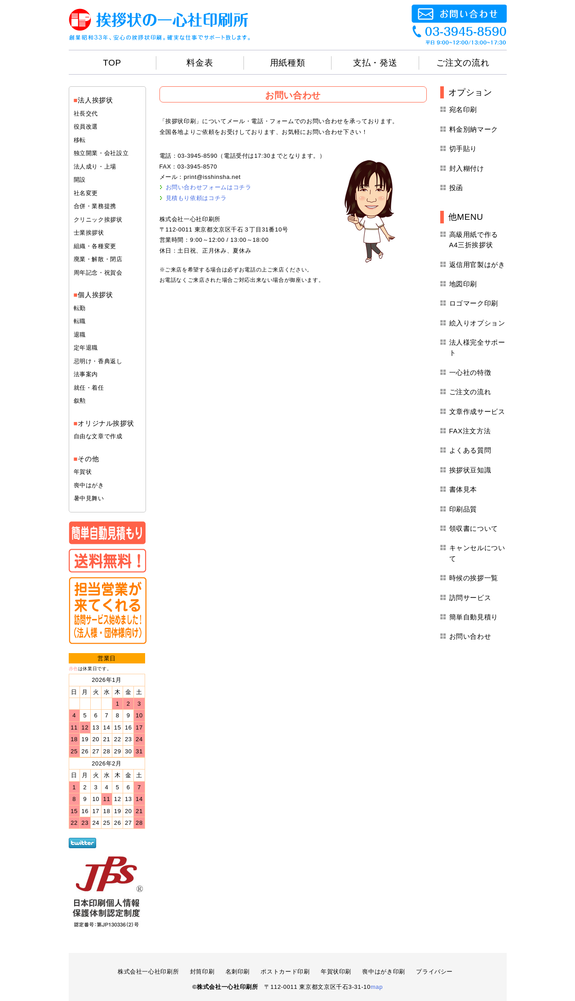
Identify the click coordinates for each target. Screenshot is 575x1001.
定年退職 (86, 347)
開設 (80, 179)
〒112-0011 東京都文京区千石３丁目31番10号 (223, 229)
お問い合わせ (470, 636)
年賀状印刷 (336, 971)
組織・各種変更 (95, 246)
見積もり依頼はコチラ (196, 198)
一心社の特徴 (470, 372)
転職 (80, 321)
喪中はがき (89, 485)
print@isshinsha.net (212, 177)
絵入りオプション (477, 323)
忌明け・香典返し (98, 361)
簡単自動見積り (474, 617)
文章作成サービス (477, 411)
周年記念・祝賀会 (98, 272)
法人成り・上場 (95, 166)
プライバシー (434, 971)
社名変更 (86, 193)
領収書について (474, 528)
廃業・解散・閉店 (98, 259)
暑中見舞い (89, 498)
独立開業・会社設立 (101, 153)
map (377, 986)
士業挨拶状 (89, 232)
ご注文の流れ (462, 62)
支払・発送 (375, 62)
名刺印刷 (238, 971)
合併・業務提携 (95, 206)
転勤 (80, 308)
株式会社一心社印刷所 (190, 219)
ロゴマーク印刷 (474, 303)
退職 (80, 334)
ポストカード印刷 (285, 971)
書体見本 (463, 489)
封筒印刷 (202, 971)
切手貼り (463, 148)
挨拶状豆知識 (470, 470)
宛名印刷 (463, 109)
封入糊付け (466, 168)
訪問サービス (470, 597)
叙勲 (80, 400)
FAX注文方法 (470, 431)
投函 (456, 187)
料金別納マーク (474, 129)
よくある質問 (470, 450)
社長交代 (86, 113)
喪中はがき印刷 (383, 971)
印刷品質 (463, 509)
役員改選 (86, 126)
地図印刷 (463, 284)
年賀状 (83, 471)
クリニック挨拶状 (98, 219)
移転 (80, 140)
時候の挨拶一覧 (474, 578)
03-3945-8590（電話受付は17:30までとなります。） (251, 155)
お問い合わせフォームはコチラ (209, 187)
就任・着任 (89, 387)
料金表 (199, 62)
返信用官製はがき (477, 264)
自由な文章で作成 (98, 436)
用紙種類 (287, 62)
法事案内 (86, 374)
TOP (112, 62)
